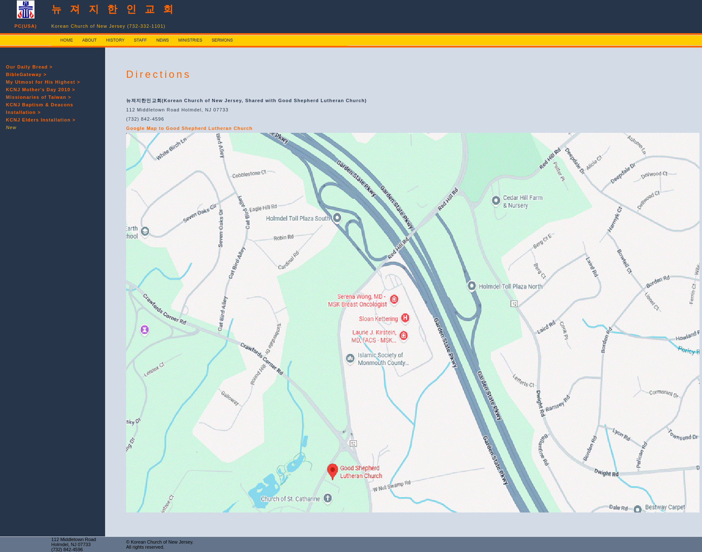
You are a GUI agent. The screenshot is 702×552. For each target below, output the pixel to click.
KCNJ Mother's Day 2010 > (40, 89)
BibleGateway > (26, 74)
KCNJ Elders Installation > (41, 119)
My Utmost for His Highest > (43, 82)
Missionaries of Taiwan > (38, 97)
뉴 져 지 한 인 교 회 (114, 9)
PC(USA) (25, 26)
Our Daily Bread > (29, 66)
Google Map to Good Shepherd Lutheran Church (189, 128)
